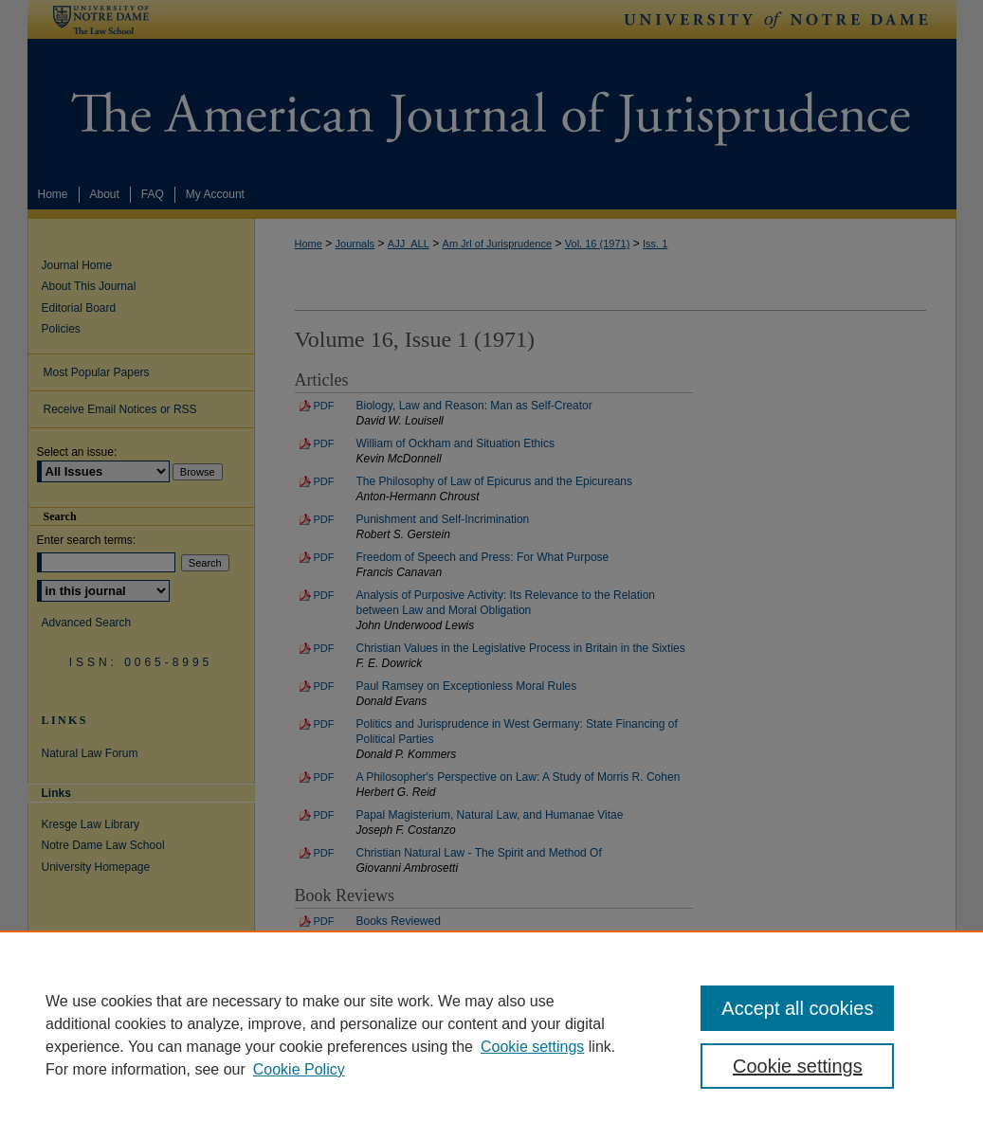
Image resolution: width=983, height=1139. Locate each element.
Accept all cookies (797, 1008)
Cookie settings (532, 1047)
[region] (491, 1035)
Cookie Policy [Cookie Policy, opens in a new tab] (299, 1069)
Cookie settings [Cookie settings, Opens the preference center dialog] (798, 1066)
